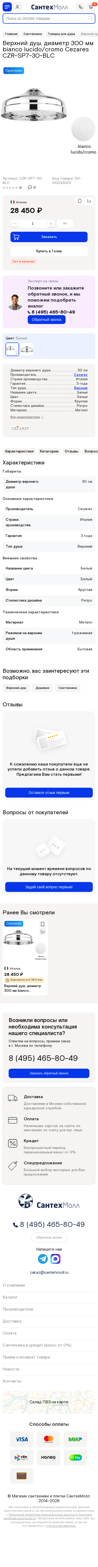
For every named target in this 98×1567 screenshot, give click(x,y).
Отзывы (71, 451)
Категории (49, 451)
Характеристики (19, 451)
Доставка (12, 1321)
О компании (14, 1285)
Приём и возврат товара (26, 1357)
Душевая (42, 688)
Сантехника (68, 688)
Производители (18, 1309)
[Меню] (7, 6)
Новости (11, 1369)
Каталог (10, 1297)
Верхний (81, 388)
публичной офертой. (61, 1526)
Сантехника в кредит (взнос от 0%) (37, 1345)
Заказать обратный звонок (49, 1073)
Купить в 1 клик (49, 251)
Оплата (9, 1333)
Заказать (35, 237)
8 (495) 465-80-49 (51, 312)
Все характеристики (26, 417)
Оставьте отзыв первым (49, 793)
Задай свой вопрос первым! (49, 887)
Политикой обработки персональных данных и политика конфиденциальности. (48, 1516)
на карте (60, 1402)
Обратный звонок (46, 319)
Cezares (81, 375)
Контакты (12, 1381)
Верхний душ (16, 688)
